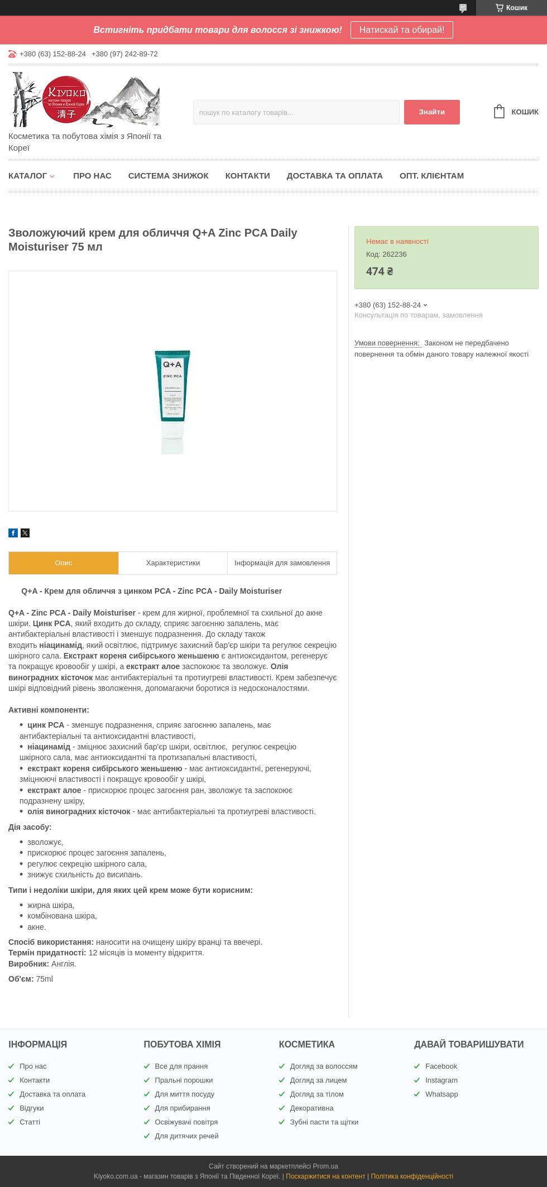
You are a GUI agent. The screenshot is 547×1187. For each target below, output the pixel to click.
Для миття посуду (185, 1094)
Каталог (27, 175)
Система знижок (168, 175)
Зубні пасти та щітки (324, 1122)
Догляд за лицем (318, 1080)
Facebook (441, 1066)
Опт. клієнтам (432, 175)
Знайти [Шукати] (432, 112)
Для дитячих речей (187, 1136)
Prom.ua (325, 1166)
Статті (30, 1122)
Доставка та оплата (335, 175)
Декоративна (312, 1108)
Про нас (92, 175)
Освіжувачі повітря (186, 1122)
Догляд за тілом (317, 1094)
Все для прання (181, 1066)
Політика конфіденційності (412, 1176)
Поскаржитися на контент (325, 1176)
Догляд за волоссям (324, 1066)
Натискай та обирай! (402, 30)
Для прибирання (182, 1108)
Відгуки (32, 1108)
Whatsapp (441, 1094)
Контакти (247, 175)
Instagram (441, 1080)
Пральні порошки (184, 1080)
